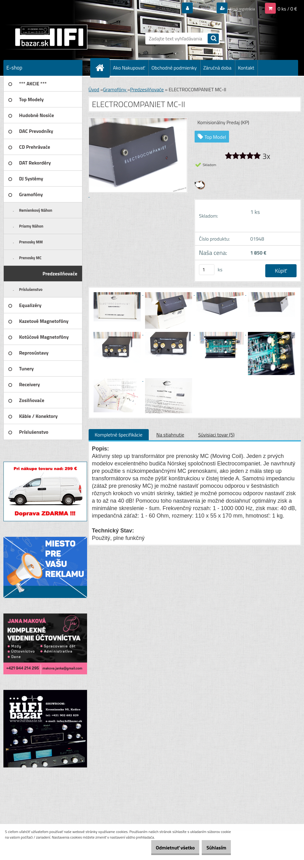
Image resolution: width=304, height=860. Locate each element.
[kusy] (206, 269)
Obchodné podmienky (174, 67)
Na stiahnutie (170, 434)
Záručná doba (217, 67)
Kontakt (246, 67)
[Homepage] (102, 67)
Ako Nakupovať (129, 67)
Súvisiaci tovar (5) (216, 434)
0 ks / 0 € (287, 8)
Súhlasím (213, 847)
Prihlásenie (192, 8)
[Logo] (46, 36)
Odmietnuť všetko (165, 847)
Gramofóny (115, 89)
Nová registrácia (238, 8)
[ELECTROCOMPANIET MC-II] (117, 293)
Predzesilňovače (147, 89)
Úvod (94, 89)
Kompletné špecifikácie (119, 434)
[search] (213, 39)
